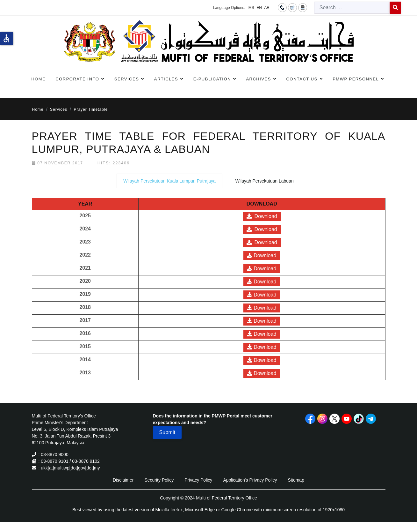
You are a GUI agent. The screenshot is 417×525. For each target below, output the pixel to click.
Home (38, 79)
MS (251, 7)
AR (267, 7)
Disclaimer (123, 480)
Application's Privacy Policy (250, 480)
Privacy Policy (198, 480)
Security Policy (159, 480)
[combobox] (352, 8)
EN (259, 7)
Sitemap (296, 480)
